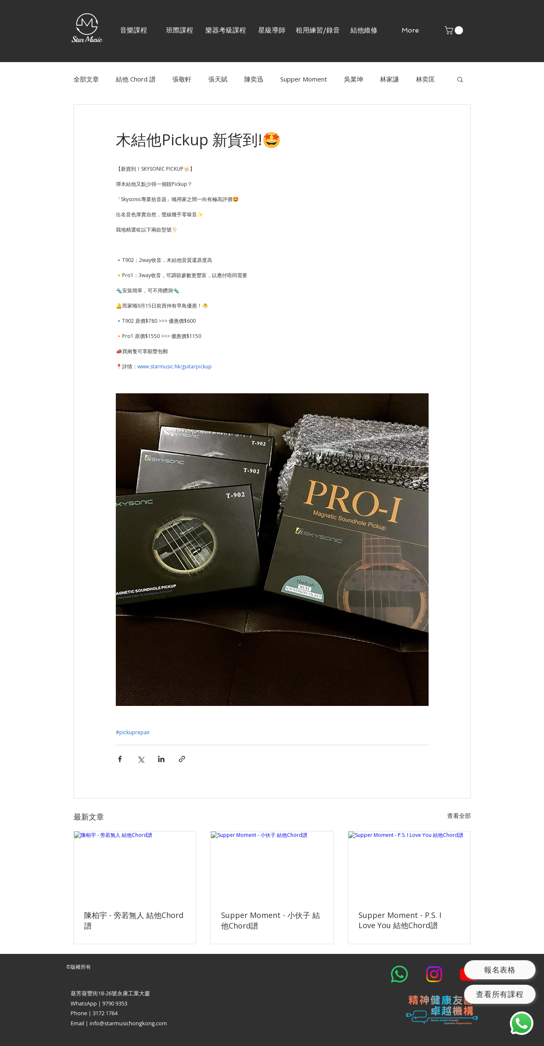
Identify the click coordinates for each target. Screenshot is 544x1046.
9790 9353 (114, 1003)
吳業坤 (353, 79)
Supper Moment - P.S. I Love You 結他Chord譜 (399, 920)
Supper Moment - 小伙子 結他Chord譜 (270, 920)
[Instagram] (434, 974)
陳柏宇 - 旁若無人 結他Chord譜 (133, 920)
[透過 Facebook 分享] (120, 759)
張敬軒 (181, 79)
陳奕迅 (253, 79)
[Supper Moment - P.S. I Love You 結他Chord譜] (409, 865)
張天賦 (217, 79)
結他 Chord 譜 (136, 79)
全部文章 (86, 79)
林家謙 (389, 79)
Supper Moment (303, 79)
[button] (180, 30)
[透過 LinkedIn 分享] (161, 759)
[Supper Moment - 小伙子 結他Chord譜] (272, 865)
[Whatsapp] (399, 974)
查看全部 (459, 816)
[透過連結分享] (182, 759)
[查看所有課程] (500, 994)
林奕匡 (425, 79)
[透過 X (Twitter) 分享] (141, 759)
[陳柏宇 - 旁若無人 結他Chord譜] (135, 865)
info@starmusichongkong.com (128, 1023)
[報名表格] (500, 969)
